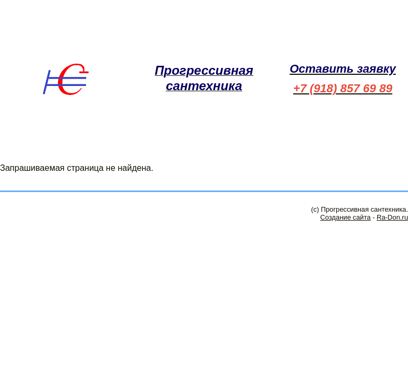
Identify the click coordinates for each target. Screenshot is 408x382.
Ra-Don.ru (392, 217)
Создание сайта (345, 217)
